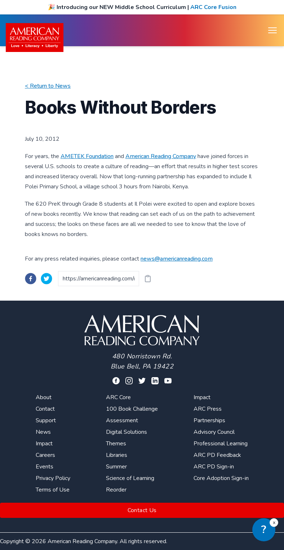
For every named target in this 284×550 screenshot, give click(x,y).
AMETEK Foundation (87, 156)
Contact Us (142, 510)
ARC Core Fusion (213, 7)
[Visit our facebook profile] (116, 380)
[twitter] (46, 278)
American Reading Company (160, 156)
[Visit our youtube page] (168, 380)
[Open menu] (272, 30)
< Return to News (48, 86)
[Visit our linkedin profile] (155, 380)
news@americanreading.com (177, 259)
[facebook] (30, 278)
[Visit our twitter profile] (142, 380)
